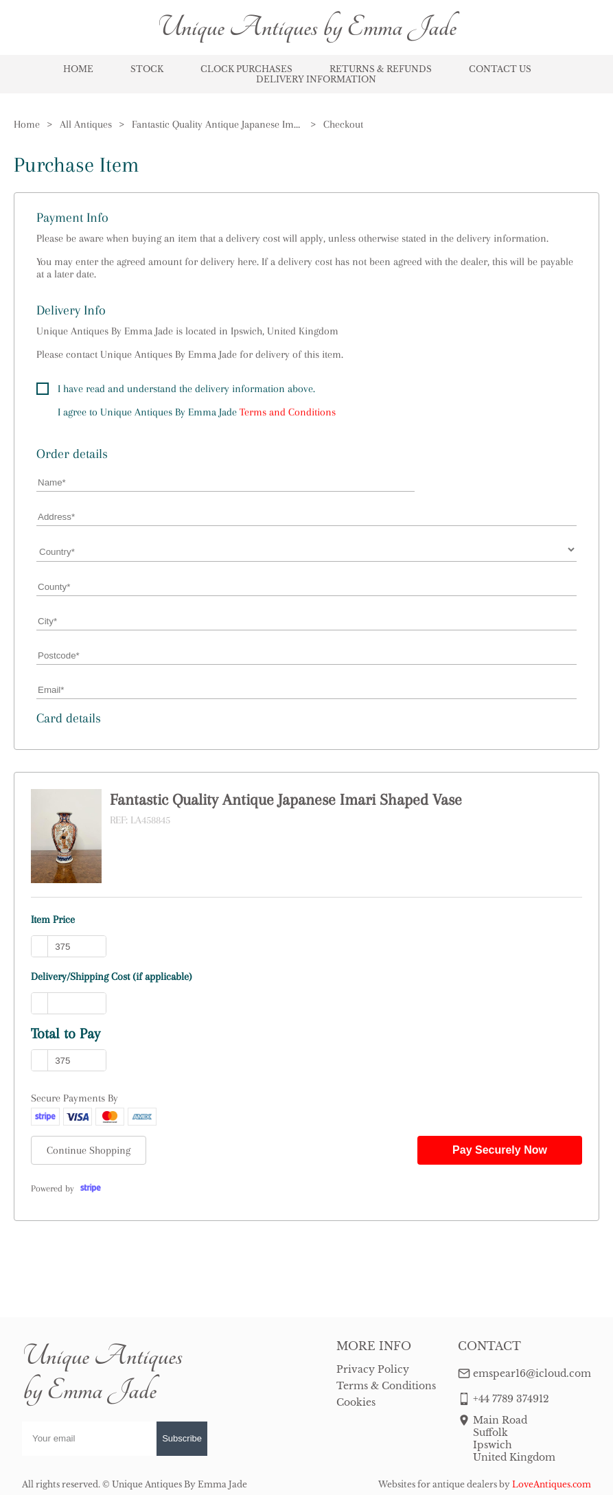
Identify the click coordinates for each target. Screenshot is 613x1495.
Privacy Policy (372, 1369)
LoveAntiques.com (551, 1484)
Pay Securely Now (499, 1150)
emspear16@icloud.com (532, 1373)
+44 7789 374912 (511, 1399)
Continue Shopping (88, 1150)
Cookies (355, 1402)
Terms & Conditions (386, 1386)
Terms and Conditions (288, 412)
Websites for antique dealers (437, 1484)
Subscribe (182, 1438)
